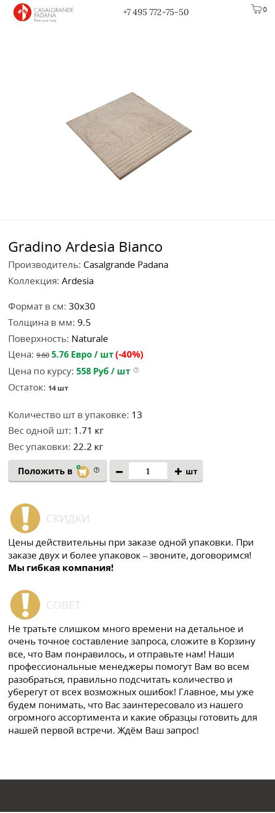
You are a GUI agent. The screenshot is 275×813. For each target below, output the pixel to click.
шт (192, 472)
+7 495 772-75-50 (156, 11)
